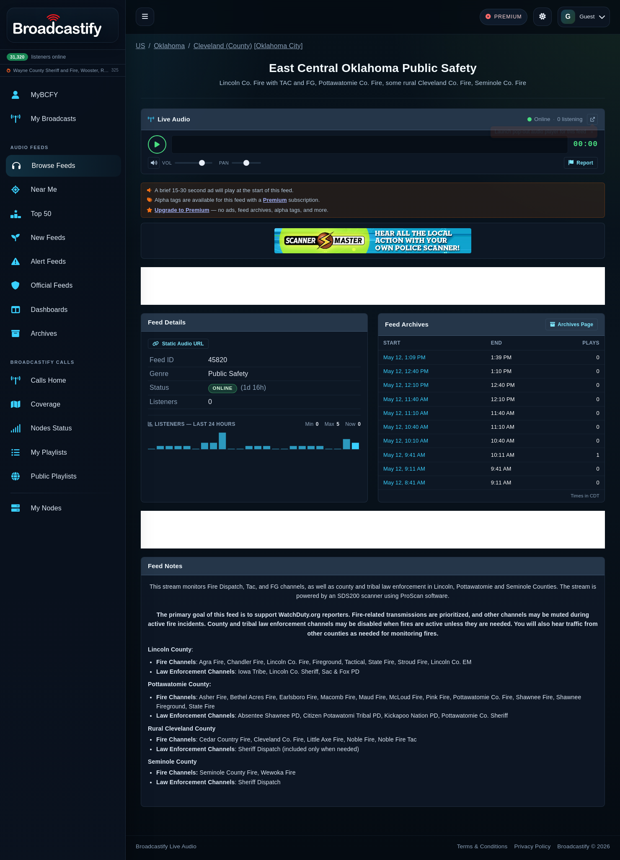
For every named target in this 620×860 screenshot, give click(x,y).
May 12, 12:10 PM (406, 385)
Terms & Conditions (482, 846)
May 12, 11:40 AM (405, 399)
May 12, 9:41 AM (404, 455)
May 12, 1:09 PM (404, 357)
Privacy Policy (532, 846)
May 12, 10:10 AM (405, 441)
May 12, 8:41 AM (404, 482)
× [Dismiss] (591, 133)
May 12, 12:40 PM (406, 371)
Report (580, 163)
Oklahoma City (278, 45)
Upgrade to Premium (182, 210)
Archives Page (571, 324)
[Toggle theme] (542, 17)
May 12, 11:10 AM (405, 413)
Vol (167, 162)
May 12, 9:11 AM (404, 469)
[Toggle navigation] (145, 17)
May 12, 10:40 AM (405, 427)
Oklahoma (169, 45)
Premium (275, 200)
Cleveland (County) (223, 45)
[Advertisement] (373, 286)
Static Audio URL (178, 344)
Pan (224, 162)
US (140, 45)
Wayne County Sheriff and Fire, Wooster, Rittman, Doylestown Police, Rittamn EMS (61, 70)
